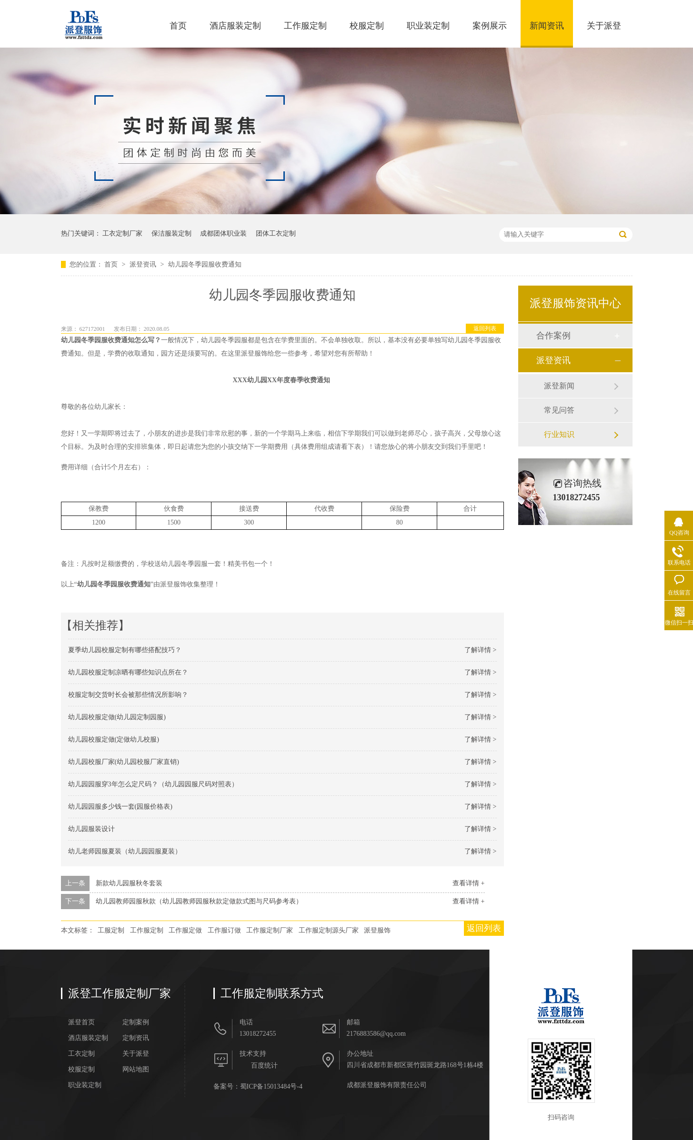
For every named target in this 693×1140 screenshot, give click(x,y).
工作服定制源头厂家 (329, 930)
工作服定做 (185, 930)
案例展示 (489, 25)
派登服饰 (377, 930)
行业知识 (559, 434)
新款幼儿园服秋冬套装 (129, 883)
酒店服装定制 (235, 25)
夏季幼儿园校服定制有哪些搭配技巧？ (124, 650)
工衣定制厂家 (122, 233)
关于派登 (604, 25)
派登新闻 (559, 386)
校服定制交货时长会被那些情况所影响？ (128, 694)
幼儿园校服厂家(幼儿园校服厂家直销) (123, 761)
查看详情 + (468, 883)
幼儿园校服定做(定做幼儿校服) (113, 739)
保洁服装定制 (171, 233)
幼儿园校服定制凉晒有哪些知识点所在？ (128, 672)
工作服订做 (224, 930)
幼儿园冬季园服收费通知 (204, 264)
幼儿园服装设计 (91, 829)
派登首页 (81, 1022)
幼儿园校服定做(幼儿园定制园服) (117, 717)
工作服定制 (305, 25)
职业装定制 (428, 25)
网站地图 (135, 1069)
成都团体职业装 (223, 233)
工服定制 (111, 930)
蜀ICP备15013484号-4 (271, 1086)
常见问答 (559, 410)
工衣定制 (81, 1054)
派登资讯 (144, 264)
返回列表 (484, 328)
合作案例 (553, 335)
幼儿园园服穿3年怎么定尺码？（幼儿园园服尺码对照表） (153, 784)
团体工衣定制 (276, 233)
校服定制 (367, 25)
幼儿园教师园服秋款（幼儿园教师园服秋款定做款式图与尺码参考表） (199, 901)
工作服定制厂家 (269, 930)
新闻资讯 (547, 25)
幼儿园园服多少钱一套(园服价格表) (120, 806)
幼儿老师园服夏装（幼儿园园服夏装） (124, 851)
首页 (178, 25)
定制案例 (135, 1022)
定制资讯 (135, 1038)
